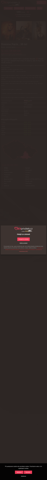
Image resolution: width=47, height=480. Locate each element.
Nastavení (19, 472)
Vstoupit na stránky (23, 239)
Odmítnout (23, 476)
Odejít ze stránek (23, 243)
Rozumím (28, 472)
